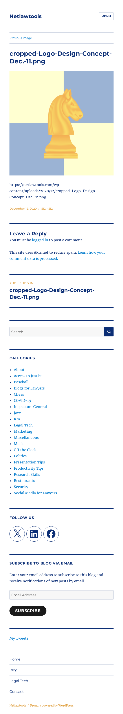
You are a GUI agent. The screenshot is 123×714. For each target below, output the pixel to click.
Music (19, 443)
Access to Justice (28, 376)
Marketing (23, 431)
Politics (20, 456)
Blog (13, 670)
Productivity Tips (29, 468)
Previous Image (20, 38)
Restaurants (24, 480)
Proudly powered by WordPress (52, 705)
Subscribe (28, 610)
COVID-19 (22, 400)
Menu (106, 16)
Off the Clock (25, 450)
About (19, 369)
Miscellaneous (26, 437)
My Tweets (18, 638)
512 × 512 (47, 208)
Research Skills (27, 474)
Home (14, 659)
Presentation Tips (29, 462)
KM (17, 419)
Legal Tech (23, 425)
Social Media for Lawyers (35, 493)
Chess (19, 394)
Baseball (21, 382)
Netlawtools (25, 16)
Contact (16, 692)
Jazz (17, 413)
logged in (40, 240)
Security (21, 487)
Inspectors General (30, 406)
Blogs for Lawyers (29, 388)
